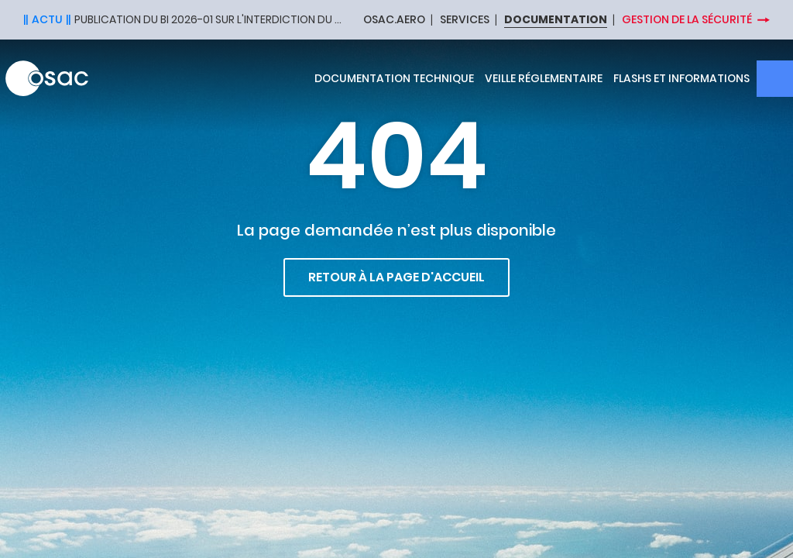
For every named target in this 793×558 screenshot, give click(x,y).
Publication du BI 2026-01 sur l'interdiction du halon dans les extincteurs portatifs (209, 19)
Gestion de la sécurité (687, 19)
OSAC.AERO (394, 20)
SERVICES (464, 20)
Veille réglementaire (543, 78)
